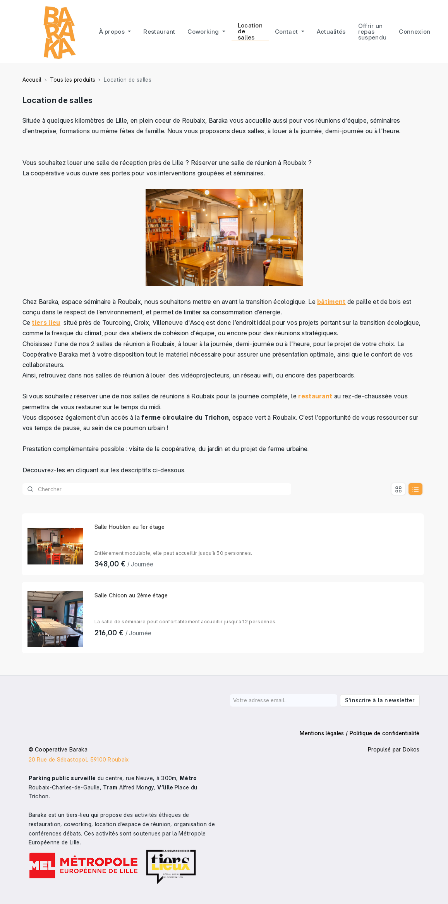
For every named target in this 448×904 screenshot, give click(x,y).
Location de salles (250, 31)
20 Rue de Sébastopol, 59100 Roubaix (79, 759)
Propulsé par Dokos (394, 749)
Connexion (414, 31)
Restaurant (159, 31)
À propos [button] (113, 31)
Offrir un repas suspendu (372, 31)
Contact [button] (287, 31)
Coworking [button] (203, 31)
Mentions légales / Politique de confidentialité (359, 733)
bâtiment (331, 301)
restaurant (315, 396)
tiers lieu (46, 322)
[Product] (157, 489)
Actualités (331, 31)
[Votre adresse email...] (284, 700)
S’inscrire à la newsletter (379, 700)
